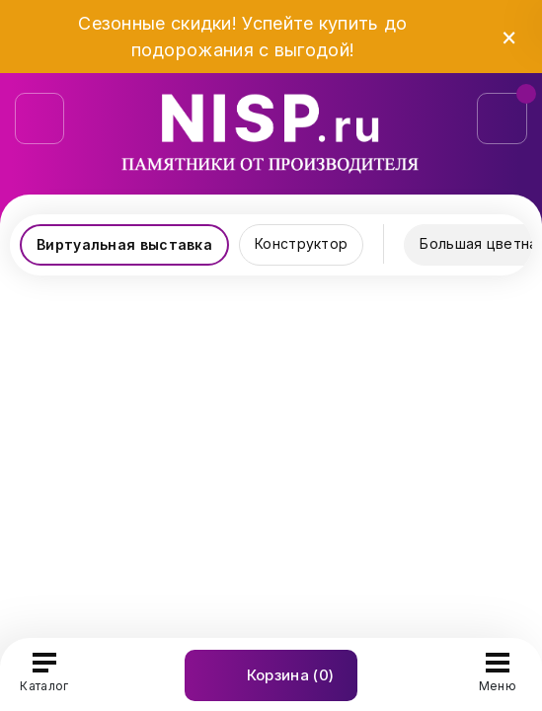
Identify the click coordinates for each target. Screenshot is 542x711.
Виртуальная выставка (124, 244)
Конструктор (301, 243)
